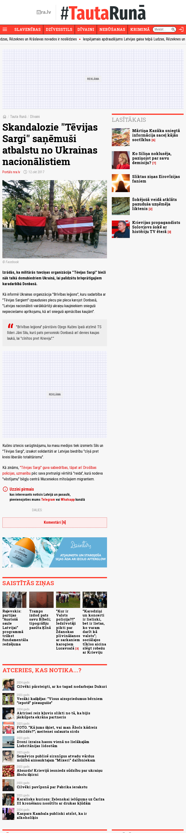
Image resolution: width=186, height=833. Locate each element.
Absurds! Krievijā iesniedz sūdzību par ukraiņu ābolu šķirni (59, 772)
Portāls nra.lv (11, 172)
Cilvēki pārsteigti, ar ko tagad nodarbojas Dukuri (62, 686)
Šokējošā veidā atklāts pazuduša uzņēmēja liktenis (154, 204)
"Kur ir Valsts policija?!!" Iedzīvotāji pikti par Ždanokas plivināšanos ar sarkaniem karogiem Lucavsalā (68, 629)
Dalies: (37, 510)
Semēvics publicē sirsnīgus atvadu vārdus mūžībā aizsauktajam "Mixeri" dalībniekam (56, 758)
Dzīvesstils (59, 29)
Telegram (48, 499)
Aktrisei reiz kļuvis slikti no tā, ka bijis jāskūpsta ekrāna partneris (53, 715)
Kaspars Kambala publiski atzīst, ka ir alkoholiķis (52, 815)
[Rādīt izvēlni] (5, 29)
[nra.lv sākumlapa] (44, 12)
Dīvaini (85, 29)
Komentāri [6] (55, 522)
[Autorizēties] (181, 29)
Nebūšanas (112, 29)
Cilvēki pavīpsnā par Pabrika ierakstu (52, 787)
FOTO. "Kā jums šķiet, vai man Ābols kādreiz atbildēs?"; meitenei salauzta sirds (57, 729)
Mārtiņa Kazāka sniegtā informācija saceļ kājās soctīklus (156, 135)
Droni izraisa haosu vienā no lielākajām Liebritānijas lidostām (53, 743)
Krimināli (142, 29)
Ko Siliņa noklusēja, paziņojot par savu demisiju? (151, 158)
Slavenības (27, 29)
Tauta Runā (18, 116)
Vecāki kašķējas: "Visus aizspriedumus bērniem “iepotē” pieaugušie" (60, 700)
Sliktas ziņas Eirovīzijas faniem (156, 178)
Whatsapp (68, 499)
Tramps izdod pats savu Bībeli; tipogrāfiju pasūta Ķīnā (40, 619)
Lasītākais (129, 119)
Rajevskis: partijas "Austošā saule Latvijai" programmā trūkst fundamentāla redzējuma (15, 627)
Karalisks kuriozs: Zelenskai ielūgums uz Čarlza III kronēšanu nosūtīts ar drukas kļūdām (60, 801)
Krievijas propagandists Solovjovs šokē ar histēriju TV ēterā (156, 227)
